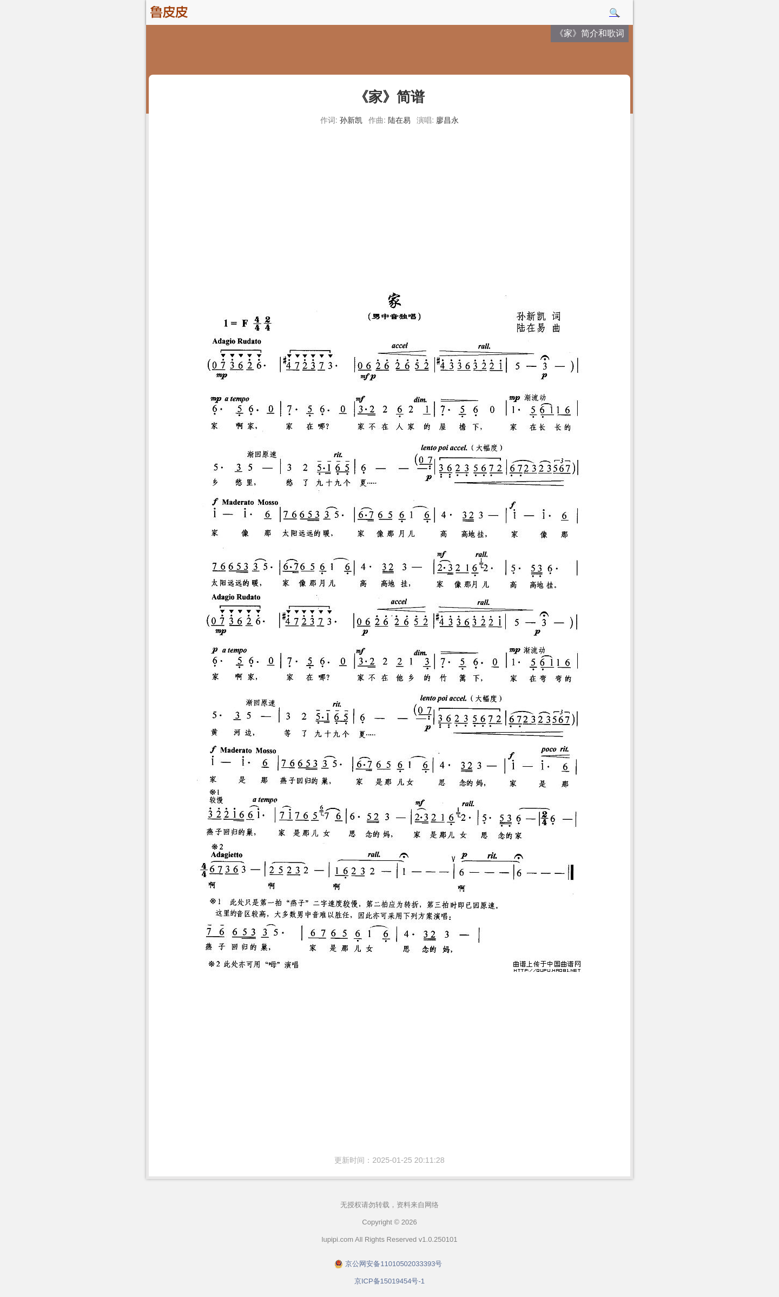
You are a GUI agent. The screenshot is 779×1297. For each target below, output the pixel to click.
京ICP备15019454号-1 (389, 1281)
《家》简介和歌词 (589, 33)
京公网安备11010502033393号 (393, 1264)
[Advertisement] (389, 211)
